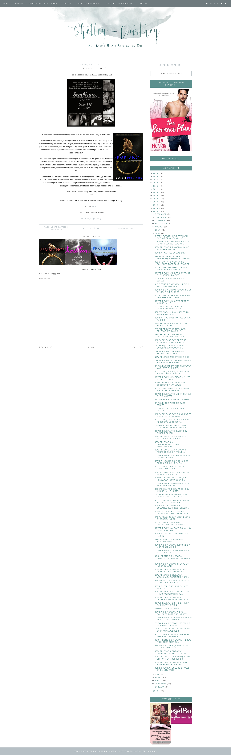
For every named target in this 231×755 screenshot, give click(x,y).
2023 (156, 183)
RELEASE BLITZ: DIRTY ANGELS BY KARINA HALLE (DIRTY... (172, 490)
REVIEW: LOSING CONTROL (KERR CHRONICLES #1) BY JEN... (172, 462)
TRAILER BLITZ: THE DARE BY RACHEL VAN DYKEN (169, 352)
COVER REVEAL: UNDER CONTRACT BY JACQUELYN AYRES (172, 274)
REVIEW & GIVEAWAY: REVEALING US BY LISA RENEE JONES (173, 291)
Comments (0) (125, 228)
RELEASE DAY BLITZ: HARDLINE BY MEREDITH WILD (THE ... (172, 473)
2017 (156, 202)
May (157, 674)
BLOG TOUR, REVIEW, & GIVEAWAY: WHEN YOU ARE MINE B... (172, 373)
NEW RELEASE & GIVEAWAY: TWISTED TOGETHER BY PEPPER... (173, 652)
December (161, 214)
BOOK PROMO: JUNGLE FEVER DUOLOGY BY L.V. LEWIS (170, 384)
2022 (156, 186)
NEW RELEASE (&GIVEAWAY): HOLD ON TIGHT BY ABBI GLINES (172, 658)
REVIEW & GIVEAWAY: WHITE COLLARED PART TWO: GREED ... (172, 507)
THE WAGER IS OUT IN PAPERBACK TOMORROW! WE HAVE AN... (172, 243)
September (162, 223)
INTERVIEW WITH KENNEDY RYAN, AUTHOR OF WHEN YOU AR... (171, 237)
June (158, 233)
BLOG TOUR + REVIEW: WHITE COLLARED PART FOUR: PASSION (172, 263)
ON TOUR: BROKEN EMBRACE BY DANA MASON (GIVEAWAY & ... (171, 496)
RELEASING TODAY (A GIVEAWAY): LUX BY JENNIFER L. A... (171, 647)
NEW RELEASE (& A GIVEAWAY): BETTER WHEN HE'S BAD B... (170, 438)
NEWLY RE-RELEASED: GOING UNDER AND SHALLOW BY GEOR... (173, 512)
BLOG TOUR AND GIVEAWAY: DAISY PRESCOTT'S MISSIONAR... (172, 501)
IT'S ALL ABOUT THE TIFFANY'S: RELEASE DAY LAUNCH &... (170, 330)
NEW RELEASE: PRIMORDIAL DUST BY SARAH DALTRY (172, 248)
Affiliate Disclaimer (88, 3)
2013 (156, 691)
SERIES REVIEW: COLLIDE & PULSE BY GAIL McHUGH (172, 669)
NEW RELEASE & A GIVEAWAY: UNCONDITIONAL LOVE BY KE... (171, 336)
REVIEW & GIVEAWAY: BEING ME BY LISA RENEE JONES (172, 546)
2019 (156, 195)
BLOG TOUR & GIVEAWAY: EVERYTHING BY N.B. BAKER (170, 524)
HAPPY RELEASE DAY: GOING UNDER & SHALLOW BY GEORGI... (173, 415)
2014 (156, 211)
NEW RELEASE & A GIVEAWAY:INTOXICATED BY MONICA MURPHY (170, 444)
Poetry (67, 3)
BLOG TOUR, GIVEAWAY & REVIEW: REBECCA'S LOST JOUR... (172, 421)
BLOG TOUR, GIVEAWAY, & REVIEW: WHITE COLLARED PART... (172, 389)
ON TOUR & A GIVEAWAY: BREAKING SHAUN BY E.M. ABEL (172, 624)
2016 (156, 205)
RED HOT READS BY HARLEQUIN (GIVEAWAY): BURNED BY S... (171, 479)
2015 (156, 208)
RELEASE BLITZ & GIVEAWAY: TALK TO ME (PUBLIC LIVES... (172, 582)
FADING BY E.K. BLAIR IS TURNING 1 (173, 400)
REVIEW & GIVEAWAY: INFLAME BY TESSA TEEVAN (172, 565)
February (161, 684)
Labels (142, 3)
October (160, 220)
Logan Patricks (59, 227)
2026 (156, 173)
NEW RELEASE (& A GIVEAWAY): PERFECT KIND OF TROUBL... (170, 451)
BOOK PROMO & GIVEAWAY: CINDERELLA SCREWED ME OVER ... (172, 558)
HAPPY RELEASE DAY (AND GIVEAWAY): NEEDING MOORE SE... (173, 257)
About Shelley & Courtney (119, 3)
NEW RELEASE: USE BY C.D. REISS (172, 357)
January (160, 687)
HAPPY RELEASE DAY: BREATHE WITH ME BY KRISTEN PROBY (170, 341)
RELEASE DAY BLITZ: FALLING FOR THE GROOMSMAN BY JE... (172, 593)
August (159, 227)
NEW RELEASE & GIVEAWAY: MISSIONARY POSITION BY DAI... (172, 576)
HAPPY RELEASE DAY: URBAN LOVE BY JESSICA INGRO (172, 518)
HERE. (95, 207)
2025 (156, 176)
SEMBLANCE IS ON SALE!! (167, 609)
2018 (156, 199)
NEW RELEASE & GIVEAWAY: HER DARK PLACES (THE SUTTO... (171, 570)
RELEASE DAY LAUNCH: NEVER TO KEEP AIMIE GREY (172, 313)
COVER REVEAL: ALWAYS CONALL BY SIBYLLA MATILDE (173, 529)
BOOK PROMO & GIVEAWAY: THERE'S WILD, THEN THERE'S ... (173, 641)
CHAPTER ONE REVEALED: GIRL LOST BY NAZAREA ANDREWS (170, 426)
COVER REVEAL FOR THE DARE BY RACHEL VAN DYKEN (172, 604)
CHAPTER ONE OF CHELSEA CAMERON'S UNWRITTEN (168, 308)
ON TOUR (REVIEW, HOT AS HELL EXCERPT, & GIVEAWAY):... (171, 347)
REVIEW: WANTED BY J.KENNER (170, 253)
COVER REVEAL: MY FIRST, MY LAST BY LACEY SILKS (173, 378)
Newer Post (46, 347)
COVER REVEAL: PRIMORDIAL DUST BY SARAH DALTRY (172, 484)
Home (5, 3)
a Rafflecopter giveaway (91, 218)
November (161, 217)
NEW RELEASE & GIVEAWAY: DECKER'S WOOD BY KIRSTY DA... (172, 598)
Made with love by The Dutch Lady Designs (132, 751)
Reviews (19, 3)
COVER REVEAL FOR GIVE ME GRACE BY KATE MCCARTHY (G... (173, 619)
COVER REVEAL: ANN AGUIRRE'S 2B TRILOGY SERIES (172, 456)
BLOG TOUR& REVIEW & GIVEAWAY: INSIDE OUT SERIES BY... (172, 635)
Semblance (56, 229)
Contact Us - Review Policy (44, 3)
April (158, 677)
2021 (156, 189)
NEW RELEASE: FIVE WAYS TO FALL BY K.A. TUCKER (172, 324)
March (159, 680)
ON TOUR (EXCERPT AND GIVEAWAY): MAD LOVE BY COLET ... (173, 367)
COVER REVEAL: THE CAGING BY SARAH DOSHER (171, 432)
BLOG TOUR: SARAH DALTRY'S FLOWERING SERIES (170, 468)
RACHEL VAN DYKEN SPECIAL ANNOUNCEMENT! (169, 540)
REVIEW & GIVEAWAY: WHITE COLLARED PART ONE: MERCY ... (172, 613)
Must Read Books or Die (94, 751)
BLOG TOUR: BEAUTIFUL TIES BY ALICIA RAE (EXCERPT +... (171, 269)
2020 (156, 192)
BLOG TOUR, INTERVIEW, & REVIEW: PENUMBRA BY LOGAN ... (172, 296)
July (158, 230)
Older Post (136, 347)
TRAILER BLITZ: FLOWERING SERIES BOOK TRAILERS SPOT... (173, 361)
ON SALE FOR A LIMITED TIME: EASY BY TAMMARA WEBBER (173, 630)
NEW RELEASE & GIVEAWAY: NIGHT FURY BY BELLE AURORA (172, 663)
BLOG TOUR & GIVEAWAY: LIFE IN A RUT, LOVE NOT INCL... (172, 285)
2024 (156, 180)
